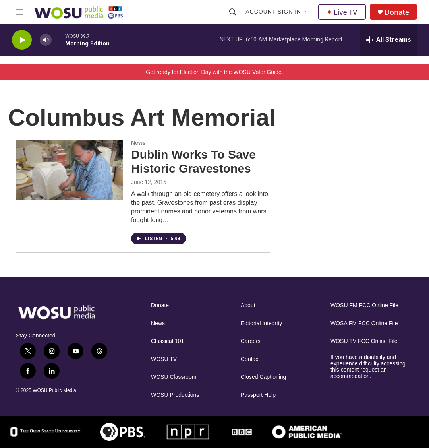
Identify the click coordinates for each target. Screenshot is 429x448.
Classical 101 (167, 341)
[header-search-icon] (232, 12)
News (138, 143)
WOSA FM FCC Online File (364, 323)
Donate (397, 12)
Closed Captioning (263, 377)
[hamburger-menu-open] (19, 12)
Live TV (342, 12)
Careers (251, 341)
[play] (21, 40)
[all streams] (388, 40)
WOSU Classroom (173, 377)
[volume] (45, 40)
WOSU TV (164, 359)
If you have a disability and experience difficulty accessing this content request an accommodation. (368, 366)
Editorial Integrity (261, 323)
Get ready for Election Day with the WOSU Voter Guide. (214, 72)
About (248, 305)
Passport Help (258, 395)
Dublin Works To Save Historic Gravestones (193, 161)
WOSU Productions (175, 395)
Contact (250, 359)
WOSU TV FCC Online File (364, 341)
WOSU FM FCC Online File (364, 305)
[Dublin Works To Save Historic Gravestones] (69, 170)
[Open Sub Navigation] (307, 12)
